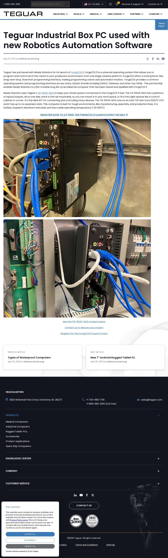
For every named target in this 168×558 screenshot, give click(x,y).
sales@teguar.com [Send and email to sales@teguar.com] (151, 399)
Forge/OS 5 (77, 72)
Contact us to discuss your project (84, 327)
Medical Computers (17, 421)
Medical (94, 14)
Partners (135, 14)
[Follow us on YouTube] (81, 495)
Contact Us (84, 505)
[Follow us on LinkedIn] (75, 495)
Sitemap (110, 544)
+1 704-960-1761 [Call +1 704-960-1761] (95, 399)
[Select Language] (93, 4)
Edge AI (77, 14)
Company (154, 14)
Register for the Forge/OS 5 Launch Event (84, 333)
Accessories (12, 436)
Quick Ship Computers (18, 446)
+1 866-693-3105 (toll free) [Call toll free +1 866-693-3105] (101, 403)
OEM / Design (115, 14)
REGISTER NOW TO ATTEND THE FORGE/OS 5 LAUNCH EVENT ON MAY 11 (84, 115)
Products (12, 415)
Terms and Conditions (86, 544)
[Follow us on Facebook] (87, 495)
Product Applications (18, 441)
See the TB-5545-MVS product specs (84, 321)
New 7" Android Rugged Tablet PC (113, 357)
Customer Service (18, 483)
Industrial (59, 14)
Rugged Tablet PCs (16, 431)
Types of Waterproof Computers (29, 357)
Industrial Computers (18, 426)
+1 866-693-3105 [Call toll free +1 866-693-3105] (11, 4)
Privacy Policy (60, 544)
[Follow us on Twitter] (92, 495)
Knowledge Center (18, 458)
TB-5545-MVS (46, 93)
